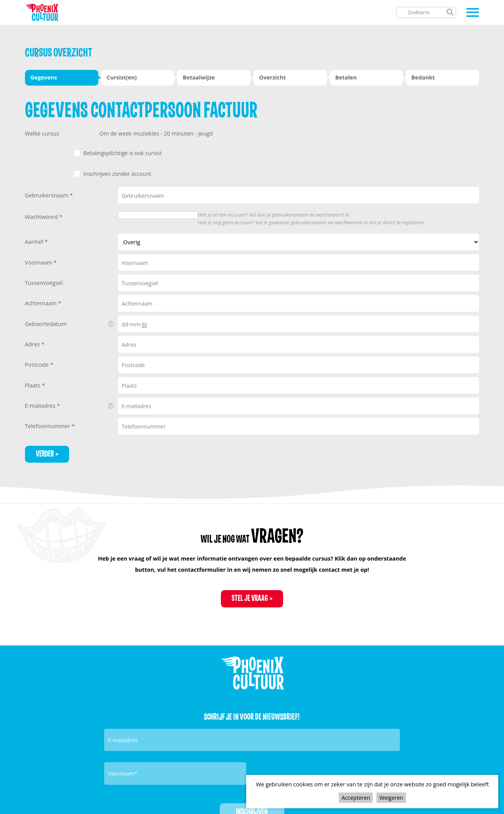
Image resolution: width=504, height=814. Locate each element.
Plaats (33, 382)
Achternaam (41, 300)
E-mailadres (69, 403)
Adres (33, 341)
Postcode (37, 362)
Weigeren (392, 797)
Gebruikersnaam (47, 192)
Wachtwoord (42, 214)
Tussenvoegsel (44, 280)
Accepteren (355, 797)
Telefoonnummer (48, 423)
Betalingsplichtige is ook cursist (167, 153)
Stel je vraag (250, 597)
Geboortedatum (69, 321)
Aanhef (35, 239)
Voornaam (39, 259)
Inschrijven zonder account (162, 172)
